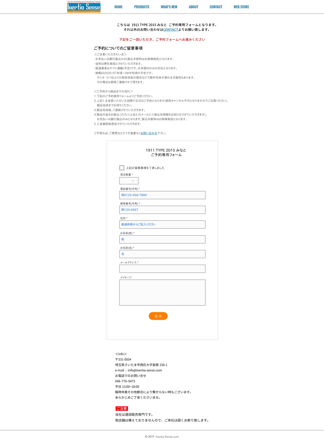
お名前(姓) (126, 233)
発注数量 (125, 174)
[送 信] (158, 316)
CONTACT (170, 29)
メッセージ (126, 277)
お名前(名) (126, 248)
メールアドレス (128, 262)
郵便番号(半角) (129, 203)
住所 (123, 218)
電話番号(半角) (129, 189)
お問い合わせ (149, 133)
